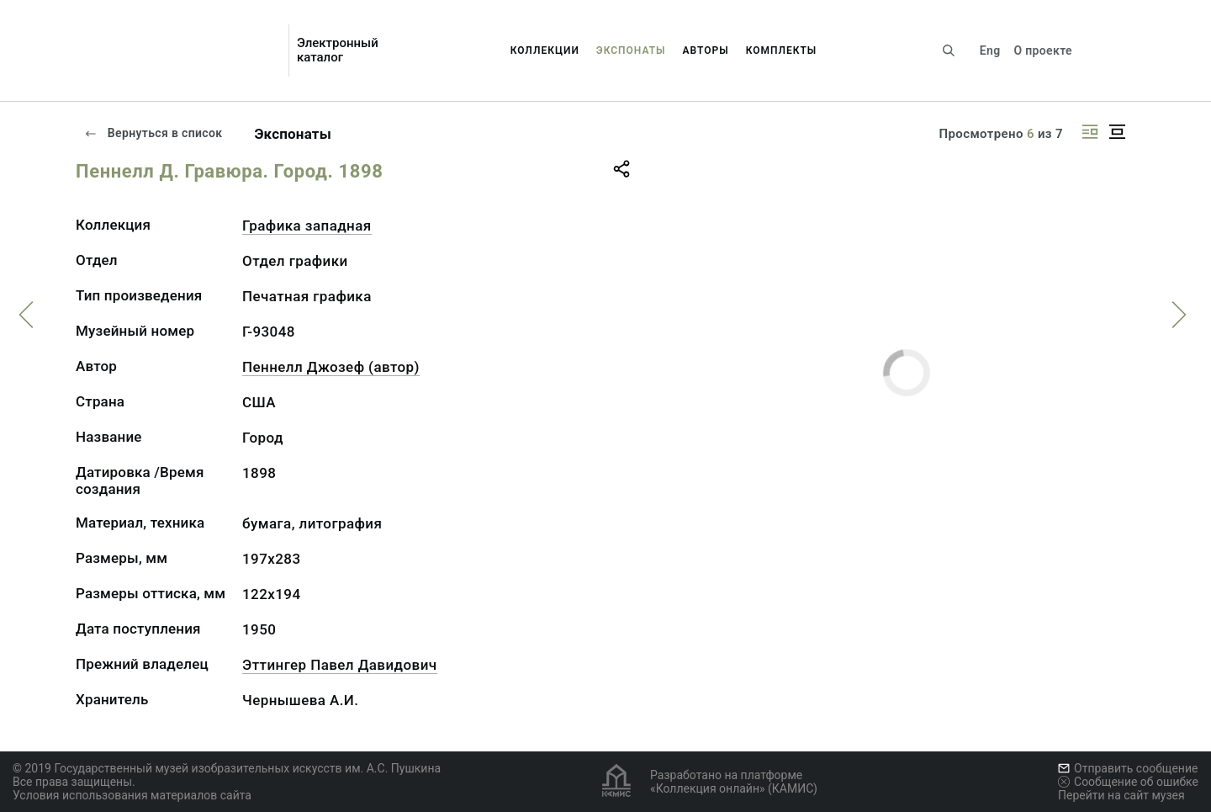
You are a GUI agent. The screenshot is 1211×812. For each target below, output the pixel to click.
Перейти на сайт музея (1121, 795)
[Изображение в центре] (1116, 131)
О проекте (1042, 50)
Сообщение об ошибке (1128, 781)
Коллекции (544, 50)
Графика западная (307, 225)
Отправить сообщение (1128, 768)
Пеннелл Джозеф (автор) (331, 366)
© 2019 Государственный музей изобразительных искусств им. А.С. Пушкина (227, 768)
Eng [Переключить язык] (990, 50)
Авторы (706, 50)
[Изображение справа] (1089, 131)
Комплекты (781, 50)
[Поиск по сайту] (949, 50)
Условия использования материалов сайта (132, 795)
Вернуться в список (153, 133)
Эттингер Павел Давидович (339, 664)
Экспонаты (631, 50)
